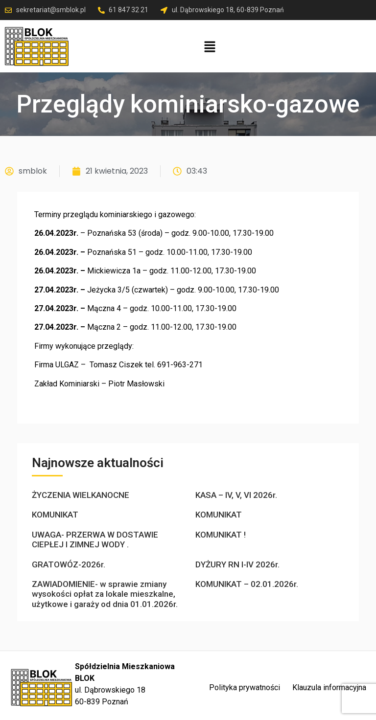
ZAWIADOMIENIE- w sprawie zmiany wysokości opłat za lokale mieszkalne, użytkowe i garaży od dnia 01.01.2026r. (105, 594)
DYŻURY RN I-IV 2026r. (237, 564)
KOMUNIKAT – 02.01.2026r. (246, 584)
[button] (210, 47)
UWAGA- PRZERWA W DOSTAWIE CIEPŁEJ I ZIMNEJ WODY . (95, 539)
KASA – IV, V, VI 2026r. (236, 495)
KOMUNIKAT (55, 514)
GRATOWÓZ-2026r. (68, 564)
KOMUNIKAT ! (220, 535)
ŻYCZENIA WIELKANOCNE (80, 495)
